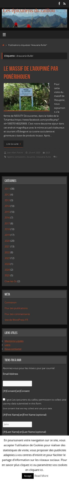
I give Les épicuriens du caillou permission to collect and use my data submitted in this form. (34, 401)
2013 (7, 200)
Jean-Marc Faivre (15, 152)
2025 (7, 275)
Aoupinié (31, 156)
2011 (7, 188)
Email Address (10, 374)
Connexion (11, 302)
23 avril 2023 (34, 152)
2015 (7, 212)
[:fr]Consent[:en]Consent (16, 391)
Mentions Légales (14, 341)
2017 (7, 223)
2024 (7, 264)
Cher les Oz (11, 281)
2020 (7, 240)
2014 (7, 206)
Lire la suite (14, 143)
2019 (7, 235)
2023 (47, 152)
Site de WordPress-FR (16, 319)
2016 (7, 217)
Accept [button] (27, 476)
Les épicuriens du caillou (29, 10)
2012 (7, 194)
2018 (7, 229)
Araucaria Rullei (43, 156)
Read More (41, 476)
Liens (7, 344)
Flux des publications (16, 308)
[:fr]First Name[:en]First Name (24, 414)
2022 (7, 252)
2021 (7, 246)
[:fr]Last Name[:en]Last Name (24, 432)
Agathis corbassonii (16, 156)
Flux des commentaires (17, 314)
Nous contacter (13, 348)
